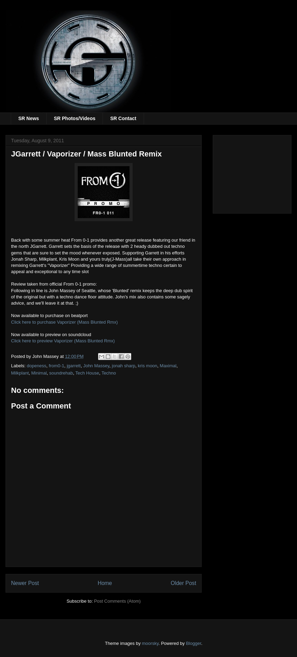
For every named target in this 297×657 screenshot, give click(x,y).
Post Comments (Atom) (117, 601)
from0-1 (56, 365)
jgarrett (73, 365)
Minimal (39, 373)
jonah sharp (123, 365)
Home (105, 583)
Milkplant (20, 373)
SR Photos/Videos (74, 118)
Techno (109, 373)
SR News (28, 118)
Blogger (193, 643)
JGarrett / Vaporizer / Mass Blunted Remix (86, 154)
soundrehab (61, 373)
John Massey (96, 365)
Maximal (168, 365)
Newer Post (25, 583)
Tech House (87, 373)
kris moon (147, 365)
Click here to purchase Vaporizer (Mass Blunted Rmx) (64, 322)
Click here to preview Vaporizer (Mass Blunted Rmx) (63, 340)
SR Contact (123, 118)
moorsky (150, 643)
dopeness (36, 365)
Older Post (183, 583)
